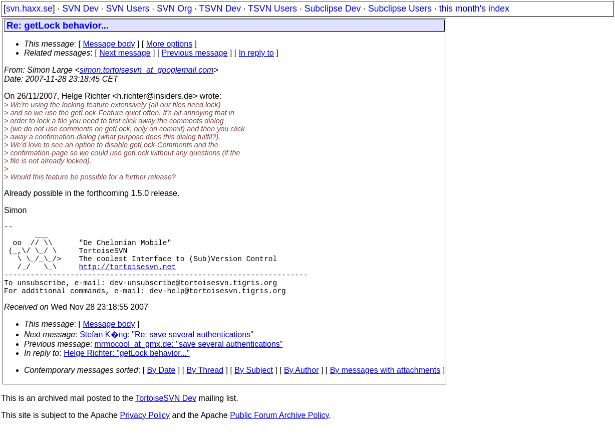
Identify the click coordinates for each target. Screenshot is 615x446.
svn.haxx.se (29, 9)
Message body (109, 44)
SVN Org (174, 9)
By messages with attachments (385, 388)
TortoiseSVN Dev (165, 416)
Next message (124, 53)
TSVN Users (272, 9)
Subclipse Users (400, 9)
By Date (161, 388)
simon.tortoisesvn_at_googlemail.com (147, 70)
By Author (301, 388)
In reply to (256, 53)
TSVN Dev (220, 9)
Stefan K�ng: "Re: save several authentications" (166, 352)
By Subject (253, 388)
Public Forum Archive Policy (279, 433)
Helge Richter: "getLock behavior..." (127, 371)
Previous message (195, 53)
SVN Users (127, 9)
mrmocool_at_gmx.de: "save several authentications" (189, 362)
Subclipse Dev (332, 9)
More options (169, 44)
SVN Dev (80, 9)
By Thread (205, 388)
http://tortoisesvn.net (127, 278)
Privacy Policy (145, 433)
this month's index (474, 9)
